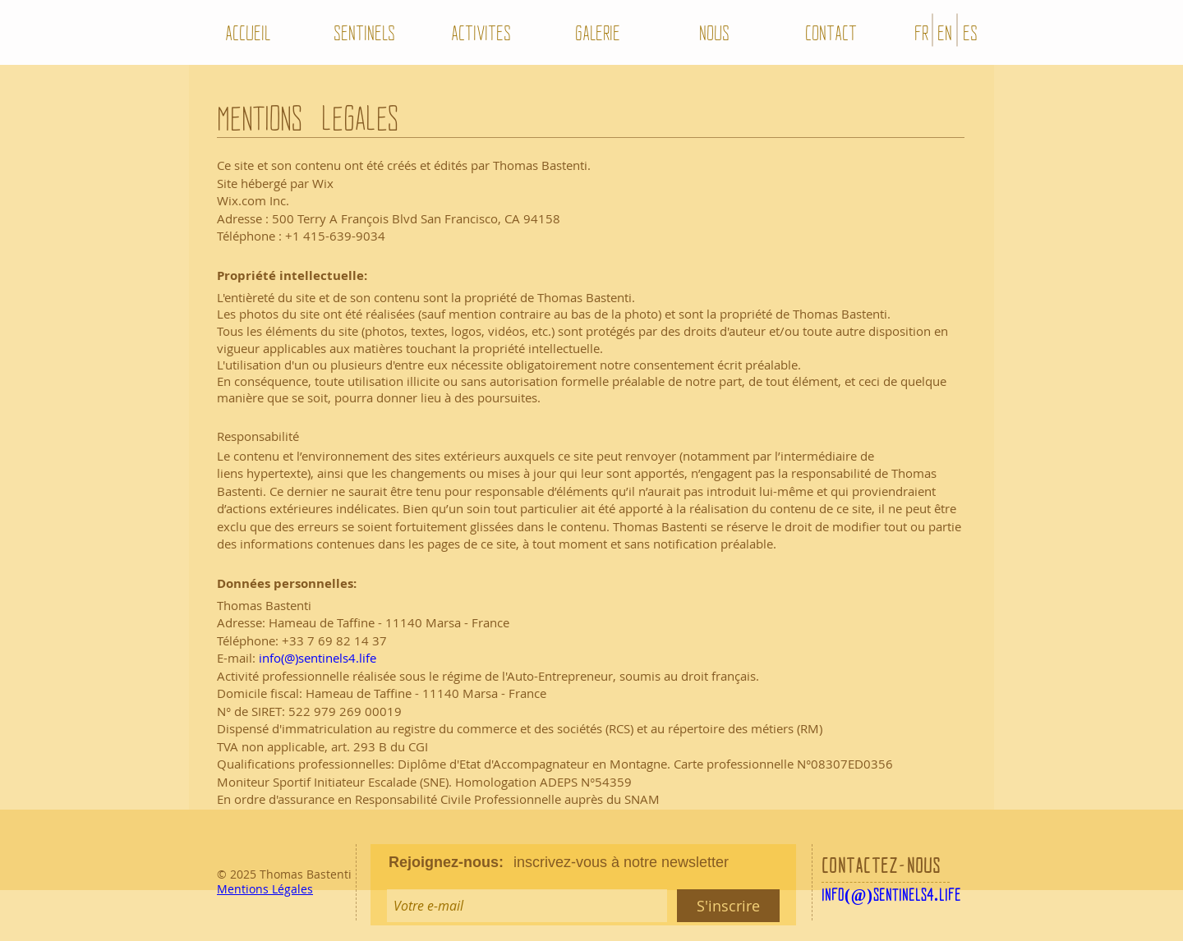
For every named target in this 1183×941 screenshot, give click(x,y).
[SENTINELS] (364, 32)
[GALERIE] (597, 32)
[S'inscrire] (728, 905)
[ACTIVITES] (480, 32)
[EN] (944, 32)
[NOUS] (714, 32)
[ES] (970, 32)
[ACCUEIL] (247, 32)
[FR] (921, 32)
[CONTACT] (830, 32)
